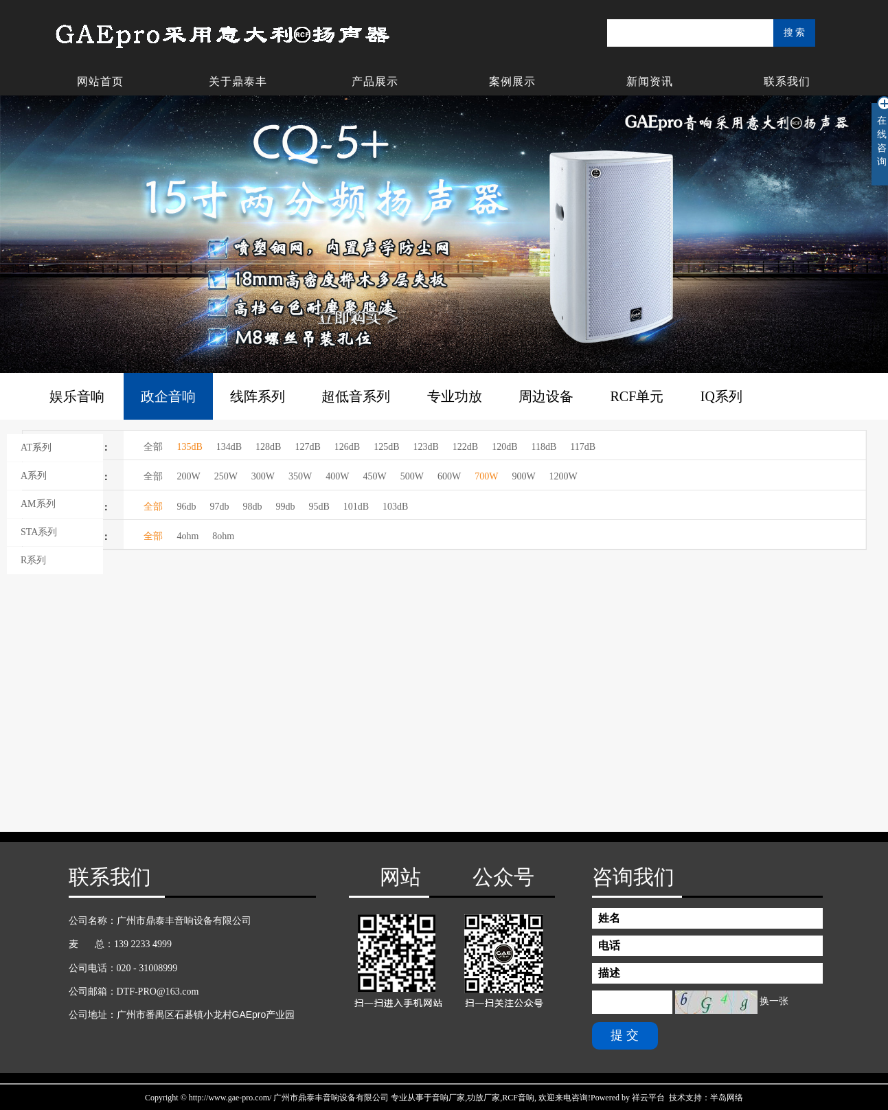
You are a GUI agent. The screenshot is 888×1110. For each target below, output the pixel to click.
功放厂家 (483, 1097)
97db (219, 506)
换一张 (774, 1002)
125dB (386, 447)
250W (226, 476)
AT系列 (36, 447)
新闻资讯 (649, 81)
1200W (563, 476)
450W (375, 476)
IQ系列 (721, 396)
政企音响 (168, 396)
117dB (582, 447)
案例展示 (512, 81)
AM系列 (38, 504)
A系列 (34, 476)
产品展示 (375, 81)
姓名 (609, 918)
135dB (189, 447)
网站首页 (100, 81)
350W (300, 476)
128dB (268, 447)
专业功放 (454, 396)
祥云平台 (648, 1097)
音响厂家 (448, 1097)
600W (449, 476)
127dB (307, 447)
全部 (153, 447)
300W (263, 476)
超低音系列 (355, 396)
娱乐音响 (76, 396)
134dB (229, 447)
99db (285, 506)
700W (486, 476)
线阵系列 (257, 396)
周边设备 (546, 396)
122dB (465, 447)
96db (186, 506)
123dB (425, 447)
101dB (356, 506)
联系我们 (787, 81)
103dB (395, 506)
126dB (347, 447)
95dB (318, 506)
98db (252, 506)
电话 (609, 945)
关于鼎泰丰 (238, 81)
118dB (544, 447)
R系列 (33, 560)
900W (523, 476)
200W (188, 476)
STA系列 (39, 532)
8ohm (223, 536)
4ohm (187, 536)
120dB (504, 447)
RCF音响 (518, 1097)
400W (337, 476)
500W (412, 476)
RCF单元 (637, 396)
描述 (609, 973)
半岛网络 (726, 1097)
